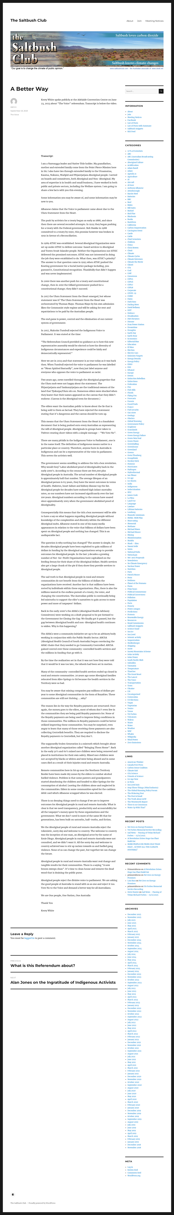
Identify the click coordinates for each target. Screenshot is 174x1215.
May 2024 (132, 960)
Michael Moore (134, 532)
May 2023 (132, 994)
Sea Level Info (133, 785)
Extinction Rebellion (136, 378)
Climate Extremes (135, 259)
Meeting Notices (154, 21)
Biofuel (131, 211)
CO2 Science (133, 773)
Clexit (130, 250)
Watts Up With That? (136, 807)
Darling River (133, 304)
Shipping (131, 646)
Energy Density (134, 359)
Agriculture (132, 177)
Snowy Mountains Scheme (139, 651)
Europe (131, 373)
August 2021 (133, 1054)
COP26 (130, 282)
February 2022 (134, 1037)
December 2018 (134, 1145)
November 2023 (134, 977)
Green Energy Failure (137, 435)
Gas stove (132, 413)
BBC (129, 199)
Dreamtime (132, 327)
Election (131, 350)
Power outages (134, 609)
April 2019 (132, 1133)
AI (128, 179)
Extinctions (133, 381)
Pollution (131, 597)
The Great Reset (134, 674)
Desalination (133, 316)
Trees (130, 686)
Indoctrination (134, 489)
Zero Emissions (134, 742)
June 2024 (132, 957)
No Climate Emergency (137, 563)
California (132, 225)
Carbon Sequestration (137, 228)
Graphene (132, 427)
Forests (131, 401)
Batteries (131, 196)
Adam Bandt (133, 168)
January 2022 (133, 1039)
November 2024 (134, 943)
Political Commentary (137, 592)
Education (132, 344)
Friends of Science (135, 776)
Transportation (134, 683)
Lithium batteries (135, 509)
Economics (132, 339)
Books (130, 219)
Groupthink (133, 458)
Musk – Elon (133, 543)
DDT (129, 310)
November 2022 (134, 1011)
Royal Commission (136, 623)
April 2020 (132, 1099)
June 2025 (132, 923)
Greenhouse (133, 447)
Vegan (130, 703)
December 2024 (134, 940)
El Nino (131, 347)
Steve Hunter (133, 892)
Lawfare (131, 506)
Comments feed (134, 1173)
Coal (129, 270)
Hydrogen (132, 469)
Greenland (132, 450)
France (130, 407)
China (130, 245)
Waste (130, 723)
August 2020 (133, 1088)
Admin (13, 107)
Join (139, 21)
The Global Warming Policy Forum (142, 790)
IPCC (129, 492)
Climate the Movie (135, 262)
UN (129, 691)
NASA (130, 549)
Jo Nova (131, 782)
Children (131, 242)
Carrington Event (135, 231)
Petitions (131, 580)
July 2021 (131, 1056)
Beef (129, 202)
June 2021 (132, 1059)
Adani (130, 171)
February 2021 (134, 1071)
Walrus (131, 720)
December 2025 (134, 914)
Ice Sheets (132, 481)
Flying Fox (132, 395)
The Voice (14, 114)
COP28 (130, 287)
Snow (130, 649)
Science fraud (133, 629)
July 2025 (132, 920)
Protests (131, 614)
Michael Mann (134, 529)
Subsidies (132, 663)
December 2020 (134, 1076)
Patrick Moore (134, 575)
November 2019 (134, 1113)
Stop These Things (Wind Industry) (143, 788)
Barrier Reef (133, 194)
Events (130, 376)
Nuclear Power (134, 566)
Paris (130, 572)
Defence (131, 313)
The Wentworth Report (137, 802)
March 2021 (133, 1068)
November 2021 (134, 1045)
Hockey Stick (133, 461)
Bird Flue (131, 213)
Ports (130, 603)
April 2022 (132, 1031)
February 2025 (134, 934)
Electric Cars (133, 353)
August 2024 (133, 951)
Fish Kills (132, 390)
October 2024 (133, 946)
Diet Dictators (133, 319)
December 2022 (134, 1008)
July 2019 (131, 1125)
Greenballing (133, 444)
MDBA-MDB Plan (135, 518)
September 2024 (135, 948)
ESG (129, 367)
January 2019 (133, 1142)
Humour (131, 464)
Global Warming (135, 421)
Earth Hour (132, 336)
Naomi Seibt (133, 546)
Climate (131, 253)
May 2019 (132, 1130)
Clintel (130, 265)
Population (132, 600)
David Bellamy (134, 307)
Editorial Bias (133, 341)
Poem (130, 586)
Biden (130, 205)
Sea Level (131, 634)
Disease (131, 322)
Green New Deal (134, 438)
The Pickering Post (136, 793)
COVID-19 (132, 293)
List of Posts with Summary (139, 126)
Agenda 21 (132, 174)
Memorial (132, 523)
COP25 (130, 279)
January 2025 (133, 937)
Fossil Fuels (133, 404)
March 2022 (133, 1034)
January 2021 (133, 1074)
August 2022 (133, 1020)
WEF (129, 731)
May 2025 (132, 926)
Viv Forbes (132, 714)
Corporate (132, 290)
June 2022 (132, 1025)
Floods (130, 393)
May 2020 (132, 1096)
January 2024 (133, 971)
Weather (131, 728)
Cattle (130, 236)
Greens (131, 452)
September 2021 (134, 1051)
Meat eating (133, 521)
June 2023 (132, 991)
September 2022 (135, 1017)
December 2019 (134, 1111)
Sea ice (130, 632)
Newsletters (133, 560)
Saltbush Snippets (135, 129)
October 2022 (133, 1014)
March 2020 (133, 1102)
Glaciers (131, 418)
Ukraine (131, 688)
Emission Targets (135, 356)
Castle (130, 233)
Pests (130, 577)
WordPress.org (134, 1176)
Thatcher (132, 671)
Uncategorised (134, 694)
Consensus (132, 276)
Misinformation (134, 538)
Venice (130, 708)
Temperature (133, 668)
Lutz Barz (132, 881)
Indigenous (132, 486)
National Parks (134, 552)
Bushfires (132, 222)
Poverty (131, 606)
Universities (133, 697)
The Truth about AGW (137, 799)
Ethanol (131, 370)
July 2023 (131, 988)
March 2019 (133, 1136)
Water (130, 725)
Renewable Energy (135, 617)
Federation (132, 384)
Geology (131, 415)
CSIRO (130, 296)
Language (132, 504)
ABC (129, 154)
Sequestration (134, 640)
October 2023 (133, 980)
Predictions (132, 612)
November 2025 (134, 917)
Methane (131, 526)
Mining (131, 535)
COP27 (130, 285)
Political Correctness (136, 595)
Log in (130, 1167)
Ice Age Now (133, 779)
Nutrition (132, 569)
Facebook (132, 120)
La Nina (131, 498)
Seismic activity (134, 637)
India (130, 484)
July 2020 (132, 1091)
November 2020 (134, 1079)
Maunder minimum (136, 515)
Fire (129, 387)
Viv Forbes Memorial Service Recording (144, 830)
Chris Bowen (133, 248)
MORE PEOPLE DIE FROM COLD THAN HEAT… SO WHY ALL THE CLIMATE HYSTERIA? (144, 847)
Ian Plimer (132, 475)
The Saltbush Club (28, 20)
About (130, 21)
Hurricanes (132, 467)
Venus (130, 711)
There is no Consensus (137, 805)
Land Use (132, 501)
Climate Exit (133, 770)
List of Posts (133, 123)
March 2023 (133, 1000)
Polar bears (132, 589)
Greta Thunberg (134, 455)
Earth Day (132, 333)
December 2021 (134, 1042)
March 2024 (133, 965)
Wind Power (133, 740)
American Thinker (135, 762)
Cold (129, 273)
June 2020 (132, 1093)
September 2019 (135, 1119)
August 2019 (133, 1122)
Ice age (130, 478)
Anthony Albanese (135, 188)
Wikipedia (132, 737)
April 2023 (132, 997)
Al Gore (131, 185)
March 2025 (133, 931)
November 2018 (134, 1147)
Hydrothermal (134, 472)
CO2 (129, 268)
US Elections (133, 700)
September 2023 (135, 983)
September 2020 (135, 1085)
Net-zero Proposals (136, 558)
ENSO (130, 364)
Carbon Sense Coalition (137, 768)
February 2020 (134, 1105)
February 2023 (134, 1002)
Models (131, 541)
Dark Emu (132, 302)
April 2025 (132, 929)
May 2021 (132, 1062)
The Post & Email (135, 796)
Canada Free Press (135, 765)
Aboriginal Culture (135, 162)
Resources (132, 620)
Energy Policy (133, 361)
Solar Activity (133, 654)
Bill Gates (132, 208)
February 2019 (134, 1139)
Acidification (133, 165)
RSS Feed (131, 131)
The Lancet (132, 677)
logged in (29, 938)
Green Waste (133, 441)
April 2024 (132, 963)
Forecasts (132, 398)
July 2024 (132, 954)
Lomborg (132, 512)
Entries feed (133, 1170)
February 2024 (134, 968)
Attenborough (134, 191)
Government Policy (136, 424)
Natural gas (132, 555)
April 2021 (132, 1065)
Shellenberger (134, 643)
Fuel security (133, 410)
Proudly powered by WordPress (42, 1203)
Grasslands (132, 430)
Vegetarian (132, 705)
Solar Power (133, 657)
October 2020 (133, 1082)
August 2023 (133, 985)
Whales (131, 734)
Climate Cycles (134, 256)
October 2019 (133, 1116)
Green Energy (133, 432)
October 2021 (133, 1048)
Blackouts (132, 216)
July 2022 (132, 1022)
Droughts (132, 330)
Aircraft (131, 182)
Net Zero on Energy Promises (140, 827)
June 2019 (132, 1128)
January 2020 (133, 1108)
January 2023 (133, 1005)
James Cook (133, 495)
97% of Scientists (135, 151)
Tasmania (132, 666)
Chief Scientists (134, 239)
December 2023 (134, 974)
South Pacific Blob (135, 660)
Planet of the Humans (137, 583)
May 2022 (132, 1028)
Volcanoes (132, 717)
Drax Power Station (136, 324)
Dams (130, 299)
